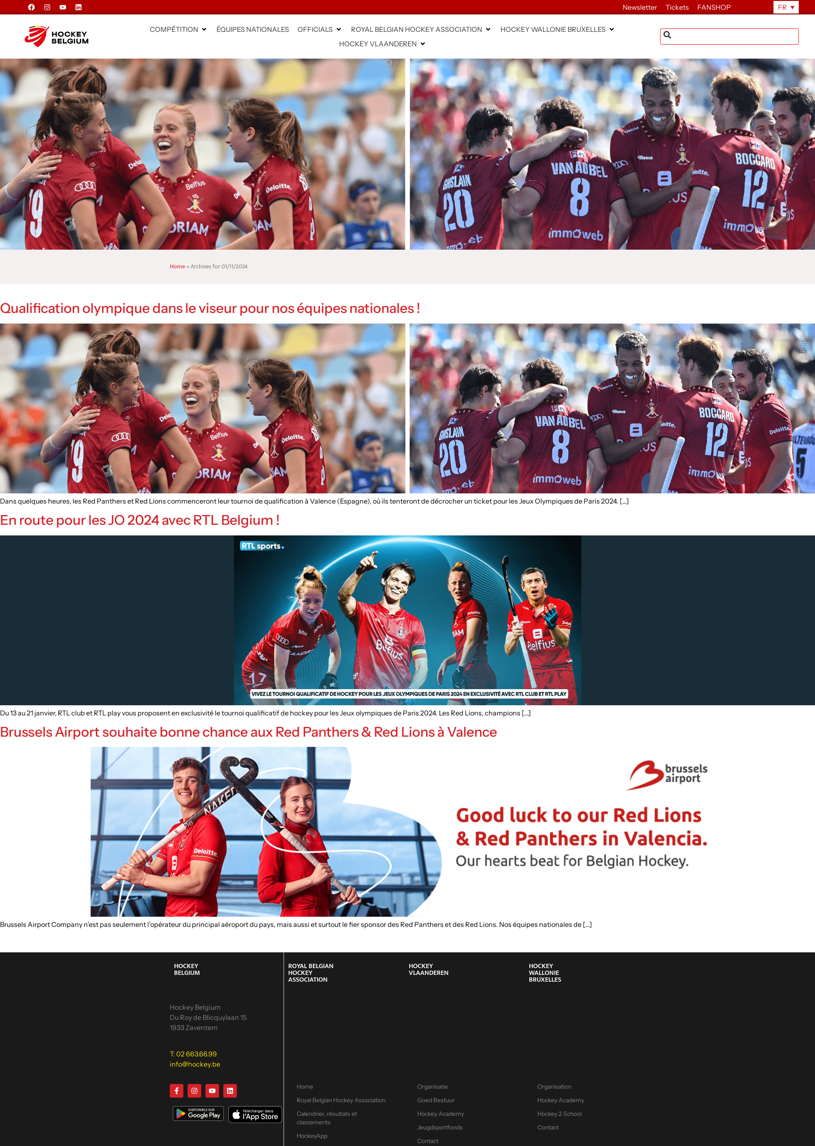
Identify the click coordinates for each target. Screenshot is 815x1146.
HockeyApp (312, 1136)
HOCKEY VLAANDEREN (429, 969)
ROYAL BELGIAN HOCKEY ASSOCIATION (311, 973)
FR (782, 7)
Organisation (554, 1086)
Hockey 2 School (559, 1114)
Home (177, 266)
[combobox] (729, 36)
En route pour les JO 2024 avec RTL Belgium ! (140, 520)
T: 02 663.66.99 (193, 1054)
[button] (179, 29)
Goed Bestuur (436, 1100)
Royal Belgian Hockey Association (341, 1100)
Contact (548, 1127)
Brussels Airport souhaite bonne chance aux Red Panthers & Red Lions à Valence (248, 732)
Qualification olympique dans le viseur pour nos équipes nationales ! (210, 308)
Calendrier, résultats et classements (327, 1118)
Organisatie (432, 1086)
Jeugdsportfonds (440, 1127)
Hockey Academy (440, 1114)
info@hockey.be (195, 1064)
